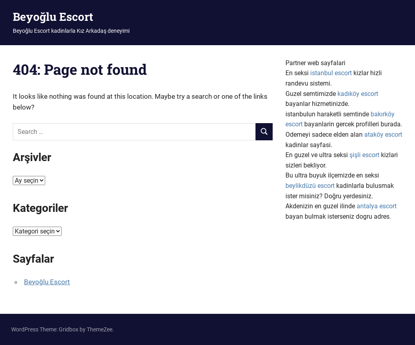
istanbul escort (331, 73)
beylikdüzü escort (310, 185)
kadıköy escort (357, 94)
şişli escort (364, 155)
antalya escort (377, 206)
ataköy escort (383, 134)
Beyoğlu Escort (53, 16)
